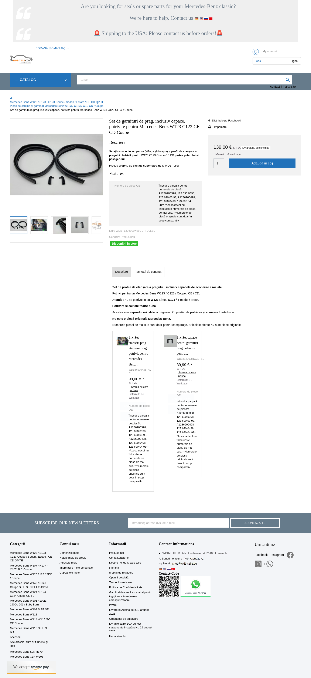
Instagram (277, 555)
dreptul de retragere (121, 572)
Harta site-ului (117, 636)
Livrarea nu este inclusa (255, 147)
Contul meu (69, 544)
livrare (113, 605)
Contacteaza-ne (119, 557)
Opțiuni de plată (119, 577)
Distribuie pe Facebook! (226, 120)
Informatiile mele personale (76, 567)
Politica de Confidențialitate (126, 587)
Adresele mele (68, 562)
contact (275, 86)
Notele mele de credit (72, 557)
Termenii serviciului (121, 582)
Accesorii (15, 637)
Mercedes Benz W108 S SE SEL (30, 609)
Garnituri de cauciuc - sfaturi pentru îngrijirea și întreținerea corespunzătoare (130, 596)
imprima (114, 567)
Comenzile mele (69, 552)
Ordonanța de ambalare (123, 618)
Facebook (261, 555)
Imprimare (220, 126)
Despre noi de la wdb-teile (125, 562)
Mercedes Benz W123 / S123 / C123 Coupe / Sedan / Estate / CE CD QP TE (31, 556)
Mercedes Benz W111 (23, 614)
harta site (289, 86)
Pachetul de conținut (147, 271)
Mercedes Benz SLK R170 (26, 651)
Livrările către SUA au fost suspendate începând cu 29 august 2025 (130, 627)
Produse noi (116, 552)
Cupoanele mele (69, 572)
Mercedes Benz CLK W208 (26, 656)
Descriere (121, 271)
